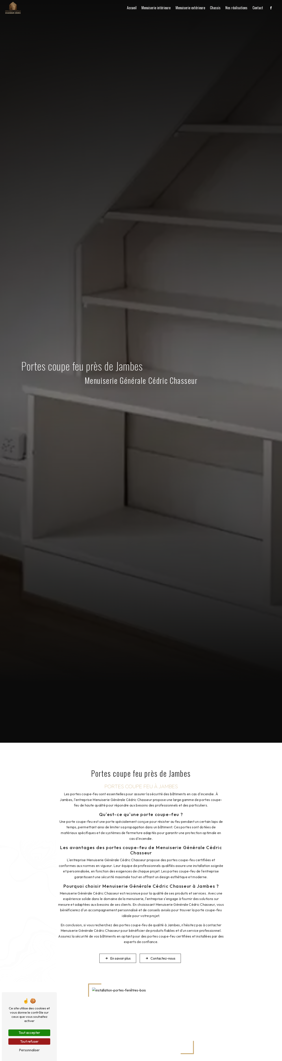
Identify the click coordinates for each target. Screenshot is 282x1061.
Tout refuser (29, 1041)
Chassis (215, 7)
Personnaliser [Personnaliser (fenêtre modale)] (29, 1050)
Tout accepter (29, 1032)
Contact (257, 7)
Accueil (132, 7)
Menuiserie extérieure (190, 7)
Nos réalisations (236, 7)
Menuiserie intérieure (156, 7)
